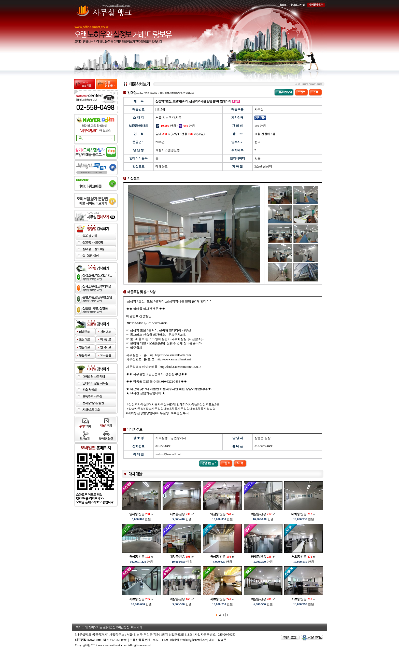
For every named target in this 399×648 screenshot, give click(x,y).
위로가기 (136, 627)
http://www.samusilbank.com (173, 355)
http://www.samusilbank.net (174, 359)
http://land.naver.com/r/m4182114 (181, 367)
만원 (141, 519)
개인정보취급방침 (118, 627)
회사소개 (81, 627)
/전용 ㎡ (141, 514)
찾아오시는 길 (97, 627)
